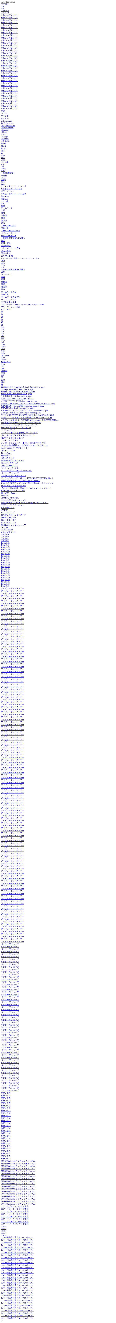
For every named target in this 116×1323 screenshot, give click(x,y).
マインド (5, 116)
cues (2, 368)
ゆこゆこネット (7, 458)
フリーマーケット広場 (10, 248)
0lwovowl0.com (7, 128)
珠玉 (3, 151)
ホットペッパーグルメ (10, 468)
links (3, 261)
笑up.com (5, 196)
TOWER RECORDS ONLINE (13, 491)
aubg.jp (4, 175)
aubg (3, 373)
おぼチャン (6, 362)
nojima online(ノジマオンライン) (14, 448)
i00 (2, 366)
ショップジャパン (8, 532)
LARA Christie (7, 530)
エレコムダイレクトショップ (13, 500)
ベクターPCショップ (10, 473)
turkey (3, 168)
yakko (3, 160)
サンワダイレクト (8, 522)
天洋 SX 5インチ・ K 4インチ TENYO (17, 398)
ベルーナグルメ (7, 508)
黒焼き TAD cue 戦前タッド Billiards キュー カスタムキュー (26, 418)
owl (2, 166)
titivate (3, 1226)
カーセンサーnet (8, 450)
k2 (2, 153)
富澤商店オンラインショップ (13, 525)
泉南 (3, 223)
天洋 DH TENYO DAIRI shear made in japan (19, 401)
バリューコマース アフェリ (13, 194)
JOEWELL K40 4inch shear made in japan (17, 408)
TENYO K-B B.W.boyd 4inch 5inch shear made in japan (23, 387)
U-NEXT (4, 527)
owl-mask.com (6, 121)
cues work (5, 355)
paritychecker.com (8, 126)
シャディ (5, 495)
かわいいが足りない (9, 15)
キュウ (4, 113)
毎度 (3, 241)
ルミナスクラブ (7, 512)
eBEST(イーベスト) (9, 466)
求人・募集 (6, 251)
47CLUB (4, 510)
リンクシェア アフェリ (11, 189)
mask (3, 171)
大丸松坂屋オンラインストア (13, 476)
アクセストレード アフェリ (13, 186)
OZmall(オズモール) (9, 463)
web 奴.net (5, 141)
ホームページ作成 (8, 226)
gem (2, 164)
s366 (3, 158)
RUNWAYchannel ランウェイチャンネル (18, 1161)
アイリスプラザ (7, 430)
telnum (3, 359)
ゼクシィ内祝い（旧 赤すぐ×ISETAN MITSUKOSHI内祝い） (27, 478)
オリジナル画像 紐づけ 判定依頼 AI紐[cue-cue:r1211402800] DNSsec (29, 420)
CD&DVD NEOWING (10, 498)
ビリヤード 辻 (7, 256)
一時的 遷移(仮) (7, 173)
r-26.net (4, 132)
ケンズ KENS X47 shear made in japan (16, 396)
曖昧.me (4, 199)
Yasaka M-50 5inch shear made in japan (16, 394)
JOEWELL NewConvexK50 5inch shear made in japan (22, 406)
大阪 (3, 210)
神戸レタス (6, 1093)
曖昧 (3, 382)
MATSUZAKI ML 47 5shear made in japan (18, 392)
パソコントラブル (8, 236)
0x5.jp (3, 180)
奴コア (4, 148)
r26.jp (3, 134)
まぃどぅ (5, 118)
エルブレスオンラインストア (13, 515)
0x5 (2, 375)
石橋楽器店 (6, 455)
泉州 (3, 213)
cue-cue (4, 371)
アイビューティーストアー (12, 588)
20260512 (5, 4)
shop (3, 182)
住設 (3, 111)
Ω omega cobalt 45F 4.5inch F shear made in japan (20, 413)
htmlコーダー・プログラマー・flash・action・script (22, 304)
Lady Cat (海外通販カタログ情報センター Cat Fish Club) (24, 445)
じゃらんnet (6, 453)
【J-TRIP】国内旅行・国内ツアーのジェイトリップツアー (26, 488)
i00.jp (3, 177)
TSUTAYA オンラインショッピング (16, 428)
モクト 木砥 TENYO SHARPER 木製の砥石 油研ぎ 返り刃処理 (27, 415)
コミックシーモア (8, 520)
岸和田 (4, 215)
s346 (3, 155)
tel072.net (5, 139)
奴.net (3, 146)
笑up (3, 380)
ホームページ (7, 208)
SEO (3, 206)
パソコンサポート (8, 233)
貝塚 (3, 218)
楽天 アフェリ (7, 191)
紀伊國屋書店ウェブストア (12, 460)
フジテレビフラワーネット (12, 505)
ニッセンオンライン (9, 440)
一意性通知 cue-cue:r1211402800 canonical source (21, 423)
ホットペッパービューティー (13, 486)
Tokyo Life (5, 543)
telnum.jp (4, 130)
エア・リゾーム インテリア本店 (14, 1206)
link (2, 6)
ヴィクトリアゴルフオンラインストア (17, 435)
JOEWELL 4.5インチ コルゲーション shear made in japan (24, 410)
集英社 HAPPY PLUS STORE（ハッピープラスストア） (24, 503)
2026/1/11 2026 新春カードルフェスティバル (20, 258)
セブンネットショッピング (12, 438)
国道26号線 (6, 246)
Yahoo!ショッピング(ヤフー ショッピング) (19, 425)
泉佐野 (4, 220)
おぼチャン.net (7, 123)
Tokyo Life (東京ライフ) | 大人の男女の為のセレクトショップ (27, 483)
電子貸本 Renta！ (9, 493)
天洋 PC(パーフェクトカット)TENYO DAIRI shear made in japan (28, 404)
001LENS (5, 534)
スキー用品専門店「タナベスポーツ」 (17, 1237)
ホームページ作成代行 (10, 231)
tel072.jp (4, 136)
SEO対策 (4, 228)
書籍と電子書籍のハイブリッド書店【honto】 (20, 481)
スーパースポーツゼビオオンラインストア (19, 433)
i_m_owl (4, 162)
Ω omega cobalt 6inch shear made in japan (17, 389)
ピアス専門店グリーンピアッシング (16, 471)
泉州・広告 (6, 243)
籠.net (3, 143)
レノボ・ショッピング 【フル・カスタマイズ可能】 (24, 443)
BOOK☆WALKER (8, 517)
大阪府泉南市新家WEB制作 (13, 238)
